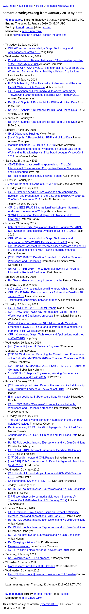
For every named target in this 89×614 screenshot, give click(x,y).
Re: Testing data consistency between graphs (35, 175)
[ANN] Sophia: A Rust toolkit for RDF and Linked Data (40, 137)
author (29, 27)
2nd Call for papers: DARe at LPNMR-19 (32, 183)
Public (40, 5)
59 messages (13, 19)
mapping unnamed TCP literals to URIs (31, 144)
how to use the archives (27, 34)
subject (47, 27)
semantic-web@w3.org (60, 5)
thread (20, 27)
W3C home (9, 5)
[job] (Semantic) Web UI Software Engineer (34, 346)
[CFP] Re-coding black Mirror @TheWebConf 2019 (38, 549)
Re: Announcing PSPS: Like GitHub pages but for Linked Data (45, 427)
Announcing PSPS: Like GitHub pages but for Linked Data (42, 435)
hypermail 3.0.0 (49, 604)
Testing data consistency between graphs (32, 299)
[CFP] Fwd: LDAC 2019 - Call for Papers (32, 308)
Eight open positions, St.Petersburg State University (39, 396)
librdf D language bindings (23, 133)
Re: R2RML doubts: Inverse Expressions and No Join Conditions (46, 442)
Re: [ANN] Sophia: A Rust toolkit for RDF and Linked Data (42, 102)
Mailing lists (26, 5)
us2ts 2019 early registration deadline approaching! (38, 288)
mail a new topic (32, 31)
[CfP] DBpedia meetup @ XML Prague (31, 457)
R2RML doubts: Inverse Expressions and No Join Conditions (44, 534)
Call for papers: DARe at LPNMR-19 (29, 480)
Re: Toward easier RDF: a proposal (29, 558)
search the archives (54, 34)
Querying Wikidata (19, 546)
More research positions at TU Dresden (31, 566)
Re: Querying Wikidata (21, 542)
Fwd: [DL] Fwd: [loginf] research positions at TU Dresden (42, 574)
